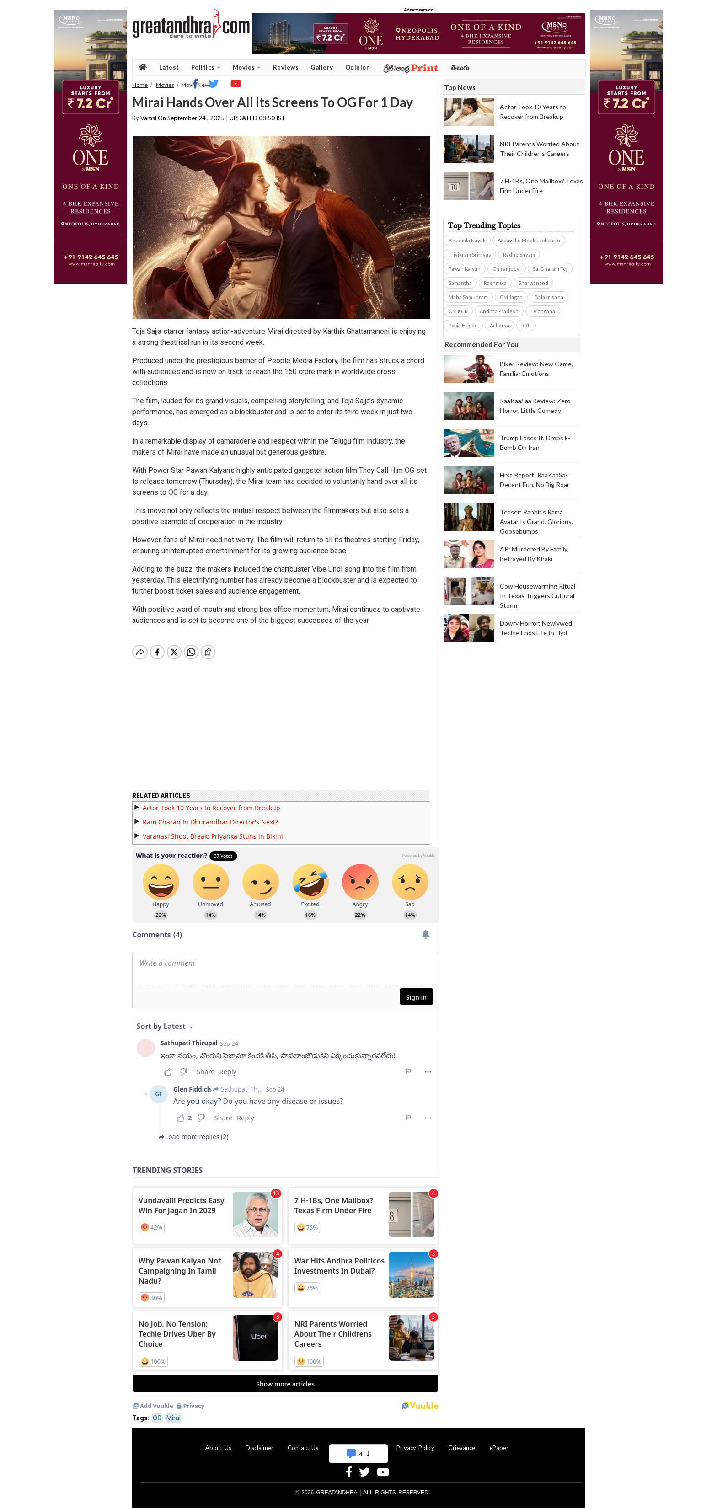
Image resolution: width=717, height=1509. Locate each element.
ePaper (498, 1442)
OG (157, 1412)
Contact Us (303, 1442)
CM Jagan (511, 297)
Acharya (499, 325)
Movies (247, 67)
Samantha (460, 283)
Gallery (321, 67)
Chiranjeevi (506, 269)
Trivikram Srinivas (470, 254)
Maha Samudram (468, 297)
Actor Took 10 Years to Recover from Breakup (211, 802)
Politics (206, 67)
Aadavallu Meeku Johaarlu (529, 240)
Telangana (542, 311)
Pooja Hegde (463, 325)
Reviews (286, 67)
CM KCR (458, 311)
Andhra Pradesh (499, 311)
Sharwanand (533, 283)
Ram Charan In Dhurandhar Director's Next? (210, 816)
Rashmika (495, 283)
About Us (218, 1442)
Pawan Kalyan (465, 269)
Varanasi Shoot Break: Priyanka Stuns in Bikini (213, 830)
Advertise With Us (357, 1442)
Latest (169, 67)
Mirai (173, 1412)
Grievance (461, 1442)
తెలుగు (460, 67)
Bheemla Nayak (467, 240)
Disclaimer (259, 1442)
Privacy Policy (415, 1442)
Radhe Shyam (519, 254)
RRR (526, 325)
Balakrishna (549, 297)
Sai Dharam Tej (550, 269)
